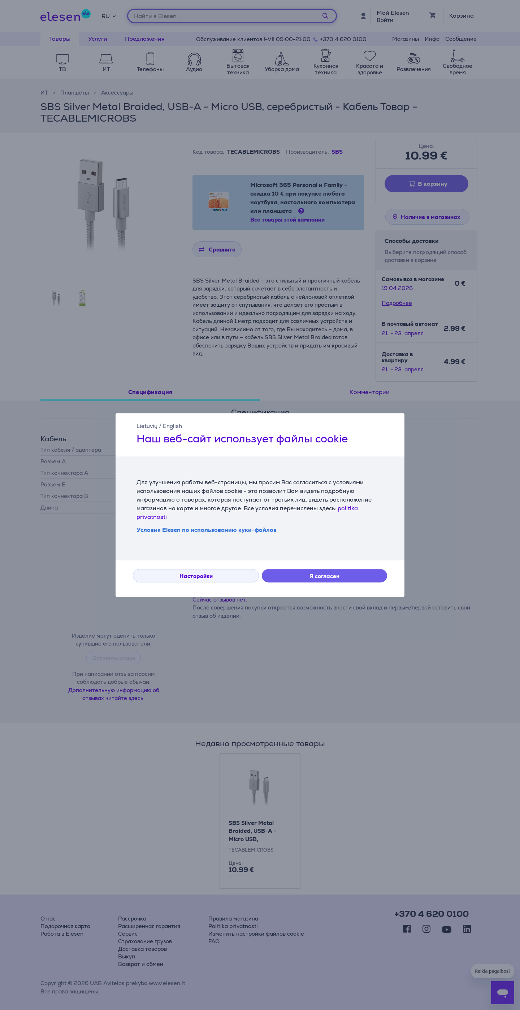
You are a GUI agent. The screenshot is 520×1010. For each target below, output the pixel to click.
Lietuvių (146, 426)
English (172, 426)
